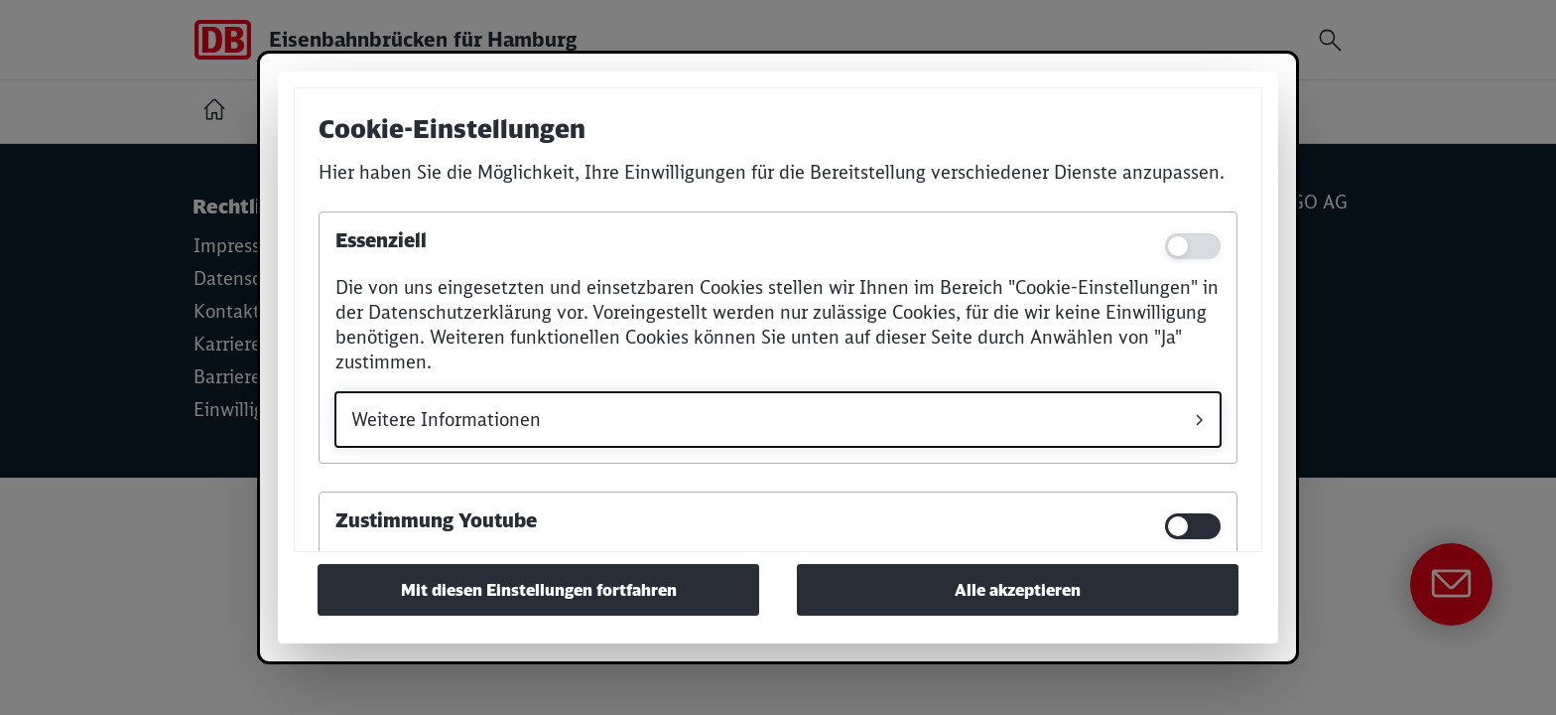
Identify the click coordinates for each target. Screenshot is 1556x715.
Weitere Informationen (446, 419)
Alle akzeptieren (1018, 590)
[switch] (1193, 526)
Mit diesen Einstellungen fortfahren (539, 590)
